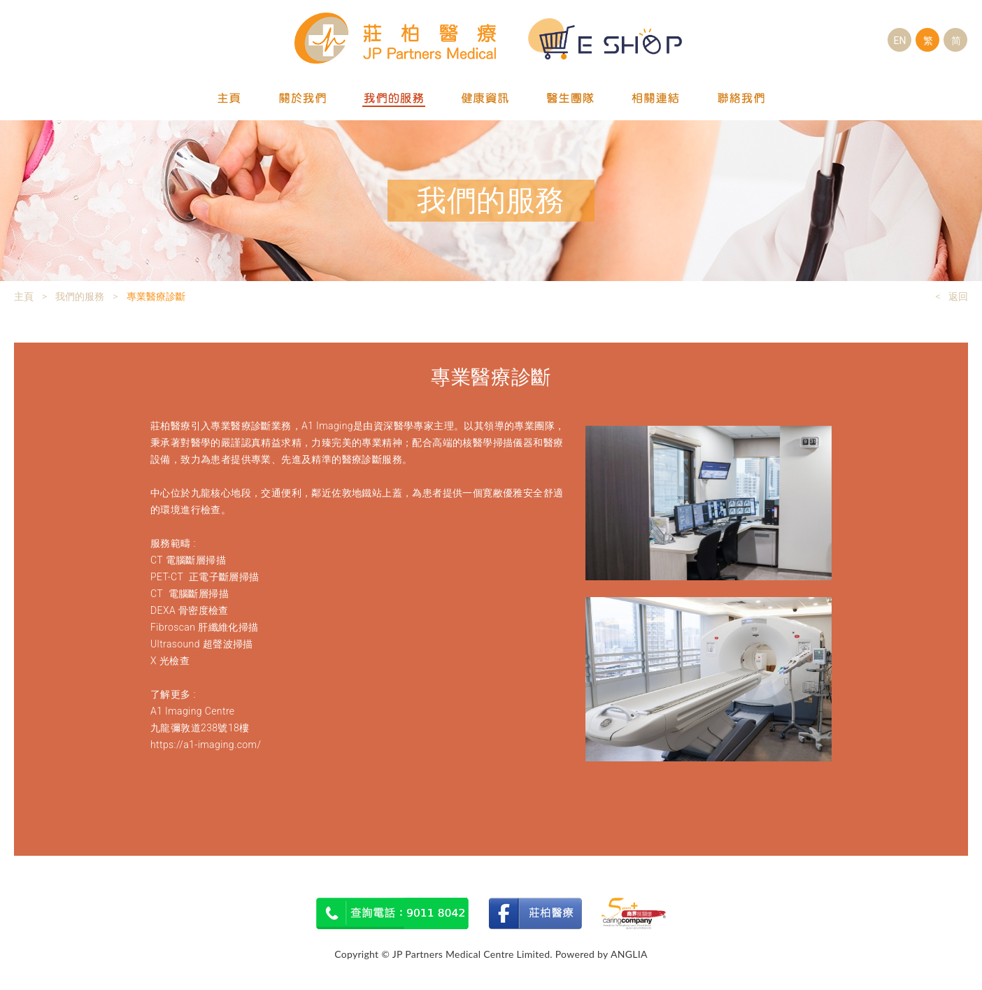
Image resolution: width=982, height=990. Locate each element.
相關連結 (656, 99)
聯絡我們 (741, 99)
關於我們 (302, 99)
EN (900, 40)
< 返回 (951, 296)
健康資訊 (485, 99)
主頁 (229, 99)
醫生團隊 (571, 99)
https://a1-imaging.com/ (205, 744)
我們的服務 (393, 99)
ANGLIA (629, 954)
